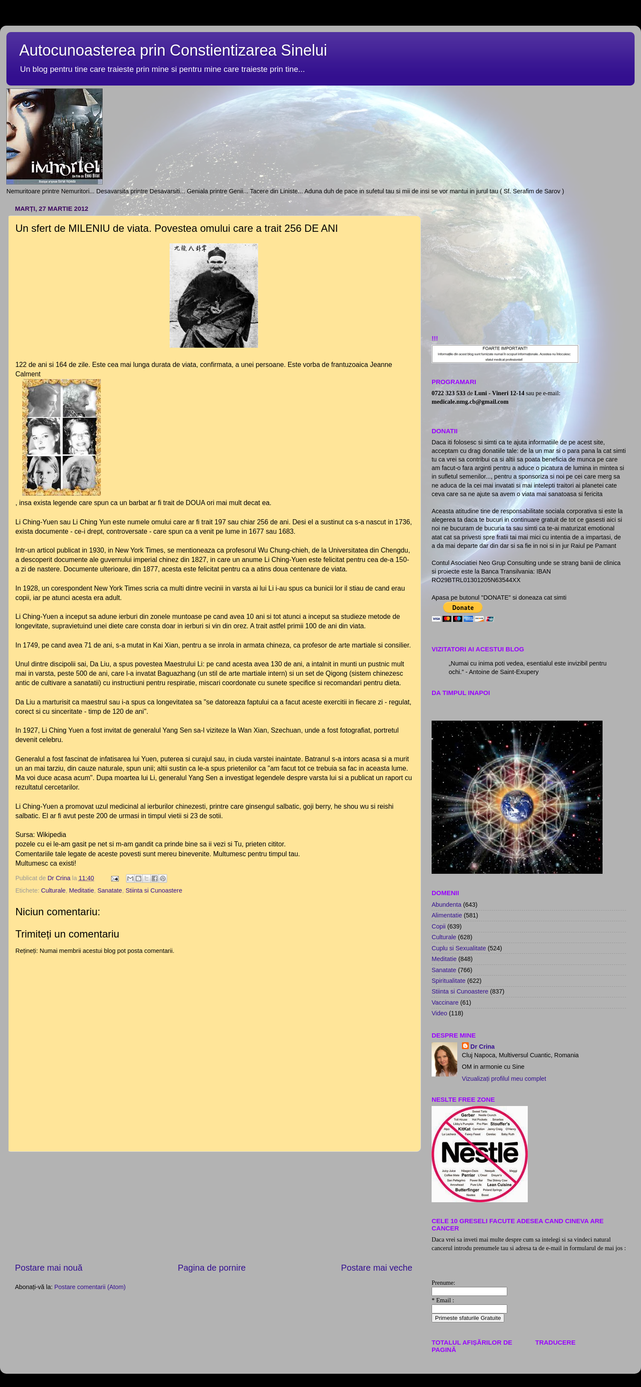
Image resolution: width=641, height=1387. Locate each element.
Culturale (53, 890)
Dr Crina (482, 1046)
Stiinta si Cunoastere (154, 890)
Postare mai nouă (48, 1267)
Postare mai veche (376, 1267)
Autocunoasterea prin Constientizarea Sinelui (173, 50)
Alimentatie (447, 915)
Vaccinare (445, 1002)
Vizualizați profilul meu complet (504, 1078)
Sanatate (109, 890)
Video (439, 1013)
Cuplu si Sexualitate (459, 948)
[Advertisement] (213, 1207)
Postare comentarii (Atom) (90, 1286)
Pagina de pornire (212, 1267)
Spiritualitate (448, 980)
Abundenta (447, 904)
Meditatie (81, 890)
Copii (439, 926)
